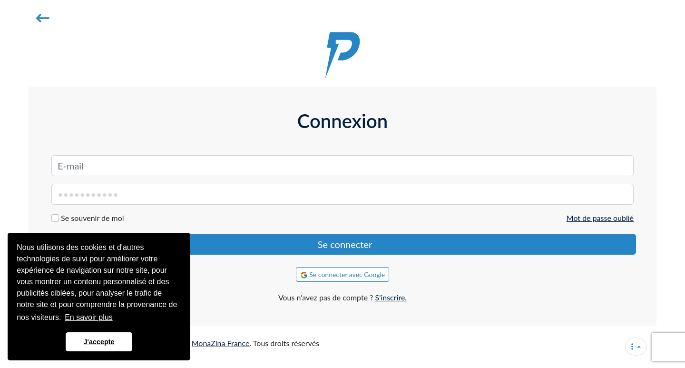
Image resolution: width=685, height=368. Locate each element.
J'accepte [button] (98, 342)
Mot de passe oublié (600, 217)
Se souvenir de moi (92, 217)
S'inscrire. (391, 297)
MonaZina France (221, 343)
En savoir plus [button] (89, 317)
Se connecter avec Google (342, 274)
